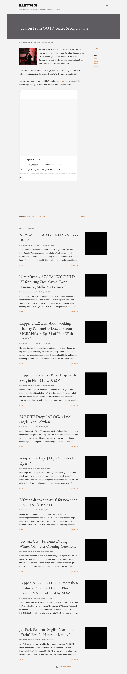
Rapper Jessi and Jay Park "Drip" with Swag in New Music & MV (47, 377)
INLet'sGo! (28, 5)
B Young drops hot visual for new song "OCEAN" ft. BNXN (48, 502)
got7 (95, 58)
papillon (96, 66)
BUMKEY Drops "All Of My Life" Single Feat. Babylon (45, 419)
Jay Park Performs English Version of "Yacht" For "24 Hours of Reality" (46, 632)
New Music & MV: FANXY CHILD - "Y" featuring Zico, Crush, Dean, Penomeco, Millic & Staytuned (48, 281)
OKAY (96, 63)
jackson (96, 61)
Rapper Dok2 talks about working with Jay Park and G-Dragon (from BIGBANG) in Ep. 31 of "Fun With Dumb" (46, 331)
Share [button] (96, 49)
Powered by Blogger (63, 666)
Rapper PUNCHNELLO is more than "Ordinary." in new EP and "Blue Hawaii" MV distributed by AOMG (48, 587)
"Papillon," (64, 81)
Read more (74, 265)
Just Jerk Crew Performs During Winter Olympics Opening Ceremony (47, 544)
